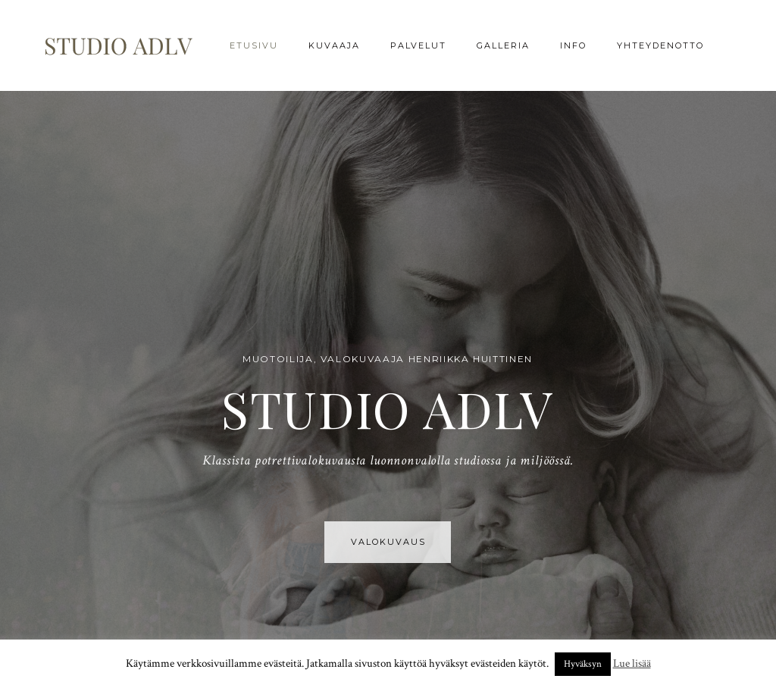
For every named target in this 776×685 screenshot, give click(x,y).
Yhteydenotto (660, 45)
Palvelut (418, 45)
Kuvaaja (334, 45)
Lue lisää (632, 663)
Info (573, 45)
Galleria (503, 45)
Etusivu (254, 45)
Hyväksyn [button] (583, 664)
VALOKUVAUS (388, 541)
